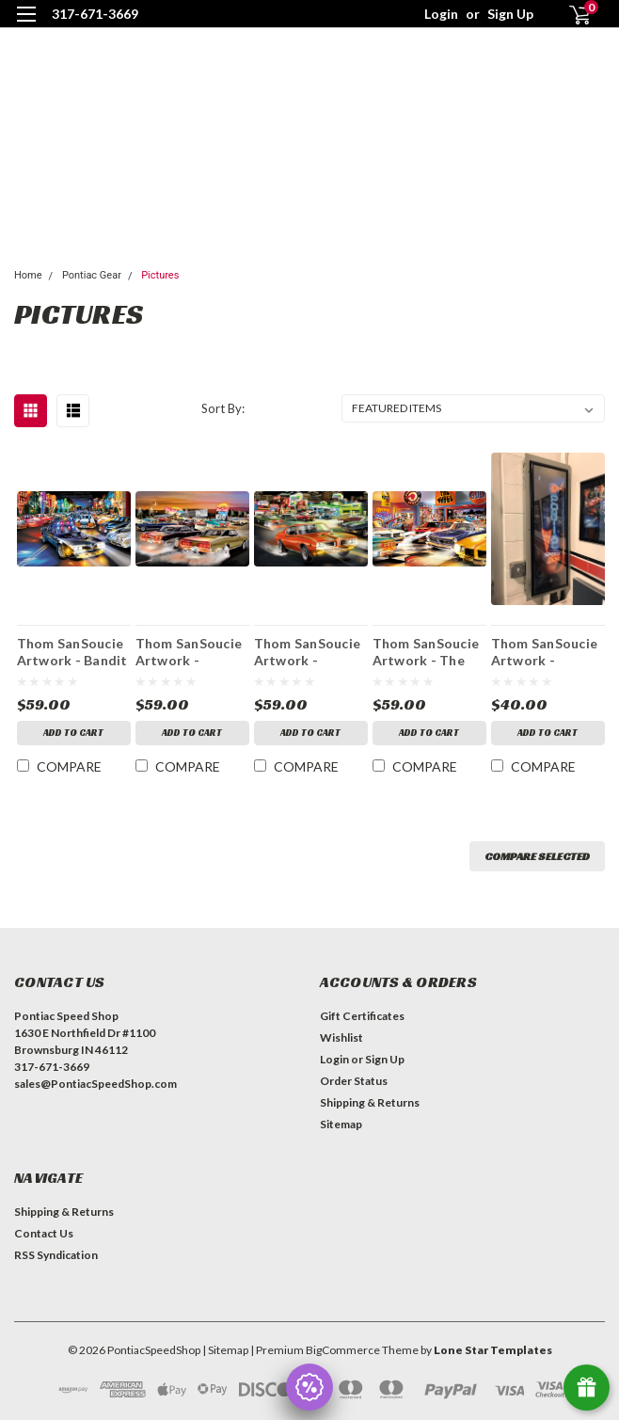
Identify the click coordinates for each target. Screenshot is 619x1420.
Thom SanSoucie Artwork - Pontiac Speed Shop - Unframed (545, 651)
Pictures (160, 275)
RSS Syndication (56, 1255)
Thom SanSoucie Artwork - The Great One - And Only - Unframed (426, 651)
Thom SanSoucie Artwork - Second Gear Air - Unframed (307, 651)
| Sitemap (225, 1350)
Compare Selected (537, 856)
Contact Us (43, 1233)
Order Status (354, 1081)
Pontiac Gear (91, 275)
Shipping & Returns (370, 1102)
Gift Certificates (362, 1016)
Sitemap (341, 1124)
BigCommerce (343, 1350)
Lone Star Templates (493, 1350)
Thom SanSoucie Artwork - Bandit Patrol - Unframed (72, 651)
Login (441, 14)
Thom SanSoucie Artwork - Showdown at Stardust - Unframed (189, 651)
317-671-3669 (95, 14)
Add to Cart (73, 732)
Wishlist (341, 1037)
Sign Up (510, 14)
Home (28, 275)
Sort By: (223, 408)
